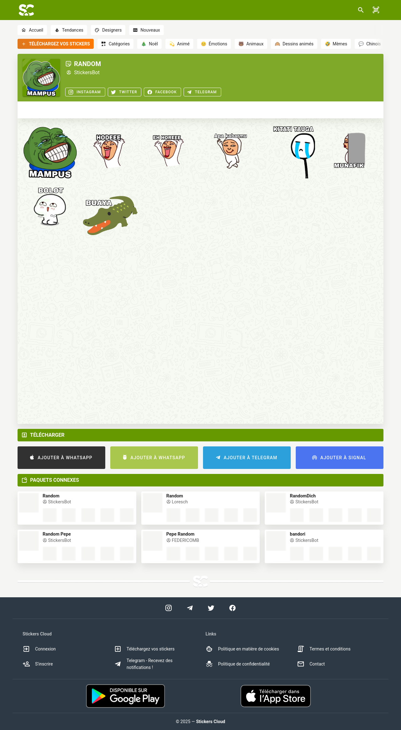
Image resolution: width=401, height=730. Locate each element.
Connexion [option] (39, 649)
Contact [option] (311, 664)
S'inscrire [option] (38, 664)
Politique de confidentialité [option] (238, 664)
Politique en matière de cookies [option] (242, 649)
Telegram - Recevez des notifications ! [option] (143, 664)
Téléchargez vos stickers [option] (144, 649)
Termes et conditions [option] (324, 649)
